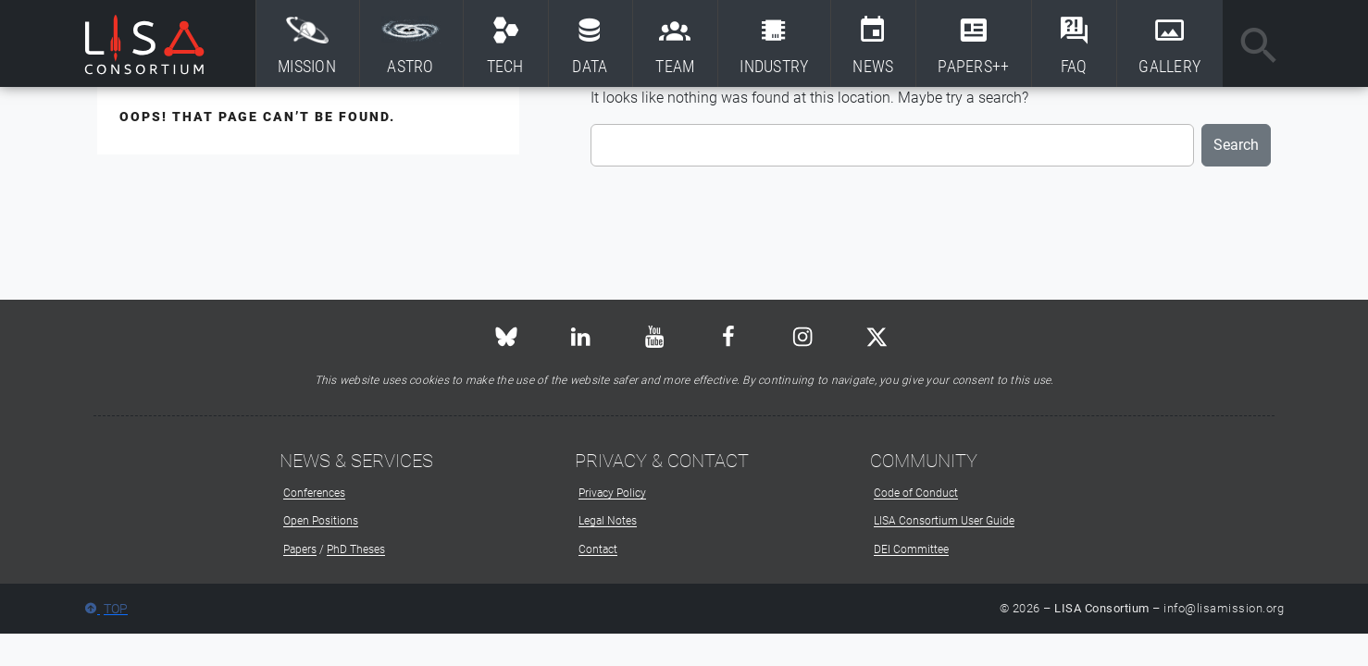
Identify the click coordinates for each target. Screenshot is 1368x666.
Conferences (314, 493)
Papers (300, 549)
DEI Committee (911, 549)
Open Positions (320, 520)
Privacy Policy (612, 493)
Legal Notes (607, 520)
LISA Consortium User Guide (944, 520)
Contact (597, 549)
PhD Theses (356, 549)
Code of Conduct (916, 493)
